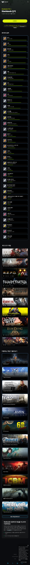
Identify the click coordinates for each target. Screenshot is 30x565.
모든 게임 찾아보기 (15, 516)
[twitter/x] (13, 563)
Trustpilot (9, 530)
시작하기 (15, 21)
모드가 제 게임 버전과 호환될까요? (12, 535)
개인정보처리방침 (15, 556)
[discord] (7, 563)
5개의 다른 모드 (15, 26)
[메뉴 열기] (28, 2)
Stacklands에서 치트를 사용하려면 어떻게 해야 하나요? (15, 533)
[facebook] (17, 563)
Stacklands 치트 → (6, 9)
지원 (15, 558)
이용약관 (15, 554)
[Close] (28, 545)
